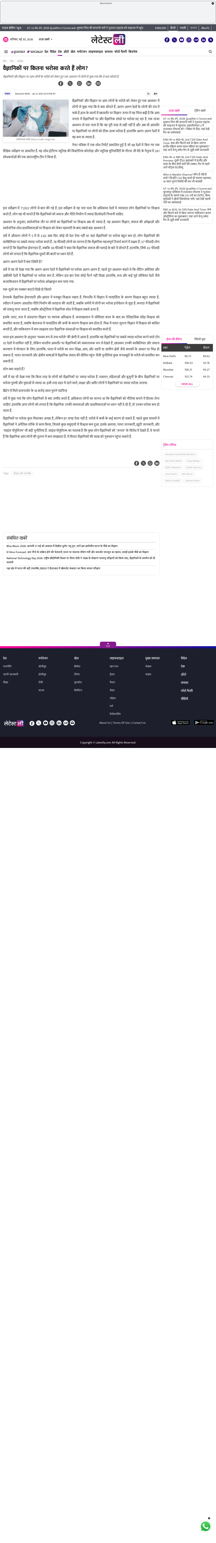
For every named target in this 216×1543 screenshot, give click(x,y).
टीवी (41, 682)
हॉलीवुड (42, 674)
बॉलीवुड (42, 666)
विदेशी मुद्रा (199, 339)
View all (187, 384)
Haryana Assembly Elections (180, 454)
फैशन (112, 682)
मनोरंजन (82, 52)
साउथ (41, 690)
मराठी (183, 28)
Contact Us (139, 722)
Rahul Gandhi (172, 481)
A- (148, 93)
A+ (155, 93)
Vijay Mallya (193, 461)
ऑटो (66, 52)
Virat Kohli (171, 474)
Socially (35, 52)
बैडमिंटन (78, 690)
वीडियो (184, 699)
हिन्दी (173, 28)
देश (46, 52)
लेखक (148, 666)
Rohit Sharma (193, 467)
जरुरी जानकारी (10, 674)
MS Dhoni (187, 474)
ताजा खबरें (44, 39)
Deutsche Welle (22, 94)
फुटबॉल (78, 682)
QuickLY (18, 52)
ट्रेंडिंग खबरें (200, 110)
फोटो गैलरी (120, 52)
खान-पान (114, 666)
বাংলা (193, 28)
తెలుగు (205, 28)
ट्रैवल (112, 674)
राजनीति (7, 666)
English (160, 28)
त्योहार (113, 698)
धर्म (111, 706)
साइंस (7, 94)
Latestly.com (103, 742)
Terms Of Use (121, 722)
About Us (105, 722)
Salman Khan (192, 481)
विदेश (53, 52)
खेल (73, 52)
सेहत (112, 690)
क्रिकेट (77, 666)
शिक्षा (5, 682)
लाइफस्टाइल (95, 52)
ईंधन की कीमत (174, 339)
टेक (60, 52)
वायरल (109, 52)
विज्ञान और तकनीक (22, 474)
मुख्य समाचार (152, 658)
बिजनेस (133, 52)
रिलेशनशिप (115, 714)
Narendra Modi (173, 461)
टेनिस (77, 674)
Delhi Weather (173, 467)
